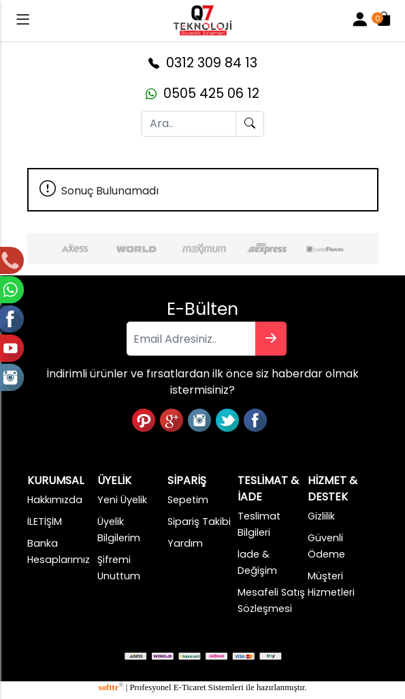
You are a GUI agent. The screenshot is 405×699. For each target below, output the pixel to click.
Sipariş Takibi (199, 521)
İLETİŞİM (44, 521)
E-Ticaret (190, 687)
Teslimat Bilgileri (259, 524)
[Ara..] (188, 124)
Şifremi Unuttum (118, 568)
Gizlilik (321, 516)
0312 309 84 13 (202, 63)
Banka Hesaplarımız (58, 551)
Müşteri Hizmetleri (331, 584)
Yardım (185, 543)
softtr (110, 687)
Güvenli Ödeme (326, 546)
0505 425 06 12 (202, 93)
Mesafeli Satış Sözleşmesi (271, 600)
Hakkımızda (54, 500)
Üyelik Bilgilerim (118, 530)
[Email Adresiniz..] (191, 339)
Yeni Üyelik (122, 500)
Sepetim (187, 500)
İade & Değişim (257, 562)
